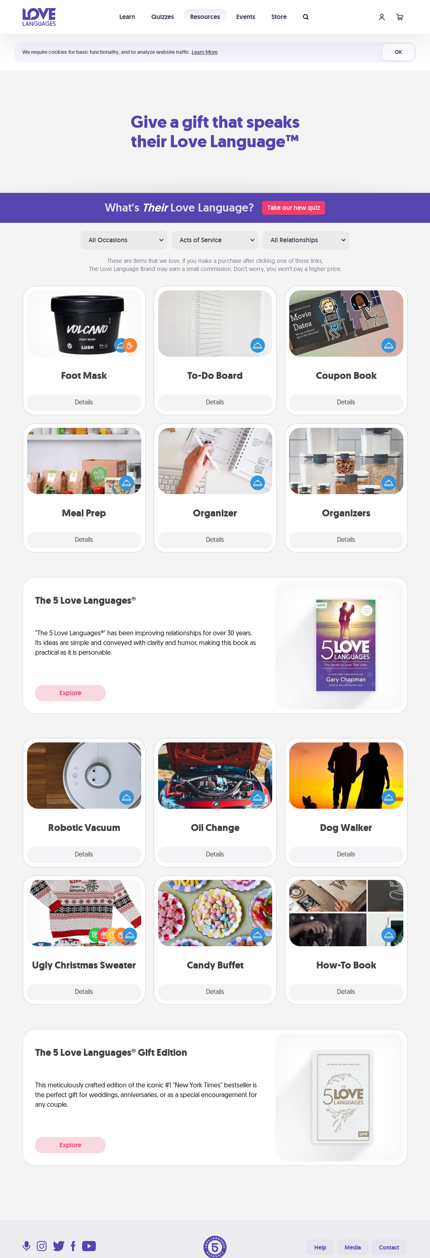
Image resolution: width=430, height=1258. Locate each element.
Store (279, 17)
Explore (70, 693)
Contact (389, 1247)
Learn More (205, 52)
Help (320, 1247)
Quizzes (162, 17)
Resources (205, 17)
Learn (127, 17)
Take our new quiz (293, 207)
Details (84, 403)
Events (245, 17)
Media (353, 1247)
